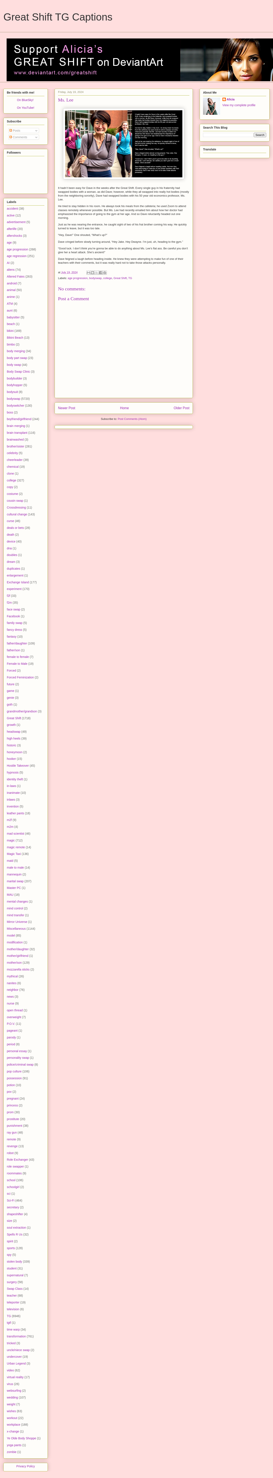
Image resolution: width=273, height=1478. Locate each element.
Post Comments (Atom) (132, 419)
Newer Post (66, 408)
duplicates (13, 568)
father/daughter (17, 643)
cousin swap (15, 500)
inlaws (11, 799)
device (11, 541)
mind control (15, 908)
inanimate (13, 792)
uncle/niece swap (18, 1350)
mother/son (14, 962)
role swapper (15, 1166)
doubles (12, 555)
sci (8, 1193)
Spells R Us (14, 1234)
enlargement (15, 575)
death (10, 534)
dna (9, 548)
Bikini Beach (15, 337)
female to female (18, 657)
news (10, 996)
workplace (13, 1424)
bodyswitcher (15, 405)
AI (8, 263)
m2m (10, 826)
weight (11, 1404)
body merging (16, 351)
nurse (10, 1003)
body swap (14, 364)
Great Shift (120, 278)
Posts (14, 130)
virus (10, 1384)
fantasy (11, 636)
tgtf (9, 1322)
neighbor (13, 989)
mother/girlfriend (17, 955)
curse (10, 521)
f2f (8, 595)
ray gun (12, 1132)
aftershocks (14, 235)
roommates (14, 1173)
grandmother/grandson (22, 711)
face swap (13, 609)
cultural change (17, 514)
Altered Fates (16, 276)
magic (11, 840)
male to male (15, 867)
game (10, 691)
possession (14, 1078)
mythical (12, 976)
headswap (13, 731)
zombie (11, 1452)
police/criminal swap (20, 1064)
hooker (11, 758)
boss (10, 412)
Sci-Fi (11, 1200)
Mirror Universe (17, 922)
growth (11, 724)
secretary (13, 1207)
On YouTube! (25, 107)
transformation (16, 1336)
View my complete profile (239, 105)
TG (130, 278)
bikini (10, 330)
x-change (13, 1431)
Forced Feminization (20, 677)
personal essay (17, 1051)
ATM (10, 303)
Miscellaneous (16, 928)
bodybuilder (14, 378)
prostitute (13, 1119)
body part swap (17, 358)
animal (11, 290)
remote (11, 1139)
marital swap (15, 881)
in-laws (11, 786)
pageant (12, 1030)
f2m (9, 602)
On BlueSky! (25, 100)
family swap (14, 623)
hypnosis (13, 772)
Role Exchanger (17, 1159)
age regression (17, 256)
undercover (14, 1356)
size (9, 1220)
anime (11, 297)
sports (11, 1248)
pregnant (13, 1098)
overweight (14, 1017)
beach (11, 324)
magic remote (16, 847)
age (9, 242)
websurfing (14, 1390)
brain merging (16, 426)
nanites (11, 983)
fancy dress (14, 629)
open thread (15, 1010)
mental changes (17, 901)
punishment (14, 1125)
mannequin (14, 874)
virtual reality (15, 1377)
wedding (12, 1397)
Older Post (181, 408)
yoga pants (14, 1445)
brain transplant (17, 432)
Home (124, 408)
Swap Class (15, 1288)
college (107, 278)
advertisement (16, 222)
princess (12, 1105)
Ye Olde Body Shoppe (21, 1438)
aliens (11, 269)
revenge (12, 1146)
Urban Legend (16, 1363)
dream (11, 561)
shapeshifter (15, 1214)
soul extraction (16, 1227)
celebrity (12, 453)
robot (10, 1153)
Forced (11, 670)
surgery (12, 1282)
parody (11, 1037)
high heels (13, 738)
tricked (11, 1343)
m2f (9, 820)
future (11, 684)
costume (12, 494)
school (11, 1180)
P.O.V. (11, 1023)
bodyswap (95, 278)
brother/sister (15, 446)
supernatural (15, 1275)
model (11, 935)
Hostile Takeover (18, 765)
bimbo (11, 344)
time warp (13, 1329)
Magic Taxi (14, 854)
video (10, 1370)
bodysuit (12, 392)
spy (9, 1254)
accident (12, 208)
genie (10, 697)
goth (10, 704)
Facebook (13, 616)
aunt (10, 310)
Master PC (14, 888)
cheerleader (15, 460)
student (12, 1268)
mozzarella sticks (18, 969)
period (11, 1044)
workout (12, 1418)
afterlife (12, 229)
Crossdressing (16, 507)
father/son (13, 650)
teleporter (13, 1302)
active (11, 215)
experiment (14, 589)
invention (13, 806)
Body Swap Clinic (18, 371)
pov (9, 1091)
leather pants (15, 813)
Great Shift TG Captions (57, 17)
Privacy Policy (25, 1466)
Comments (18, 137)
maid (10, 860)
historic (11, 745)
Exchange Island (18, 582)
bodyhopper (15, 385)
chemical (13, 466)
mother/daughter (18, 949)
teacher (12, 1295)
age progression (78, 278)
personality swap (18, 1057)
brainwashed (15, 439)
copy (10, 487)
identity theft (15, 779)
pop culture (14, 1071)
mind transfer (15, 915)
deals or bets (15, 527)
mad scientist (15, 833)
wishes (11, 1411)
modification (15, 942)
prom (10, 1112)
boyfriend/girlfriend (19, 419)
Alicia (231, 99)
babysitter (13, 317)
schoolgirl (13, 1187)
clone (10, 473)
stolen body (14, 1261)
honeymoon (14, 752)
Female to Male (17, 663)
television (13, 1309)
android (12, 283)
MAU (10, 894)
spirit (10, 1241)
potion (11, 1085)
